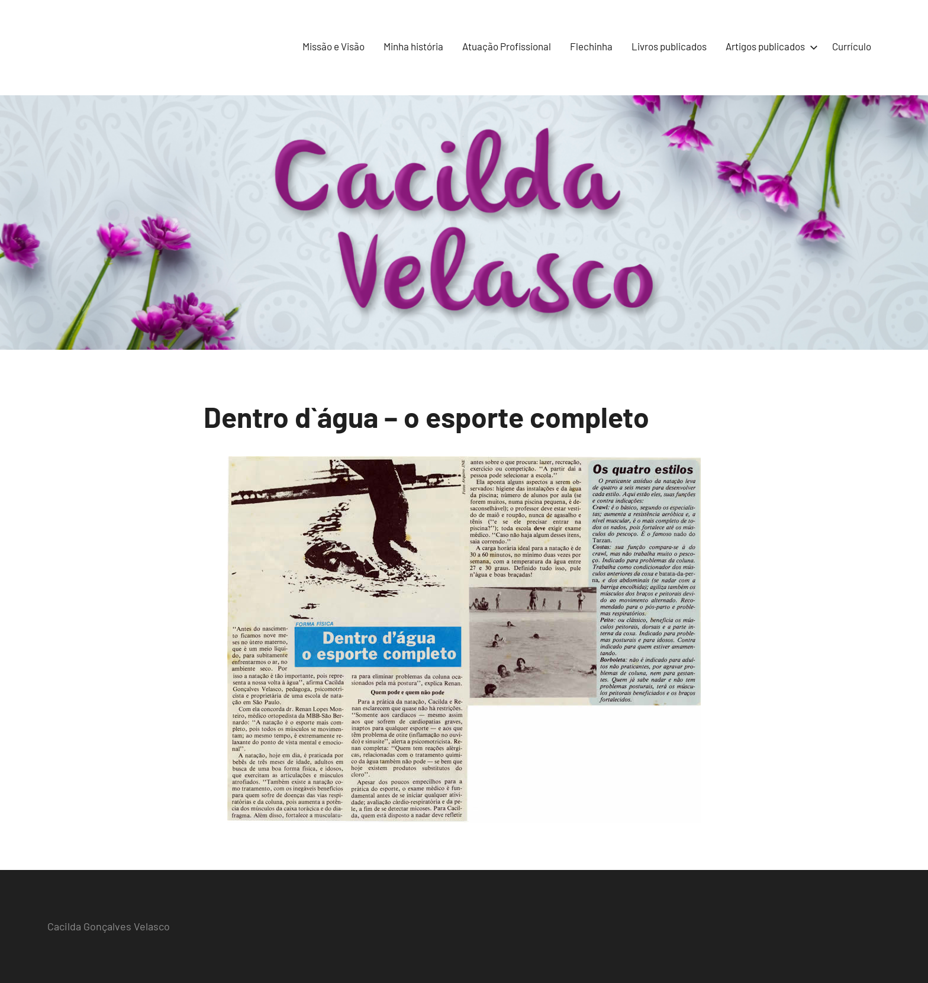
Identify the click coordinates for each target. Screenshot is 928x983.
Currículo (851, 46)
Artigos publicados (769, 46)
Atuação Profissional (506, 46)
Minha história (413, 46)
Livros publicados (669, 46)
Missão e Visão (333, 46)
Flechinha (591, 46)
